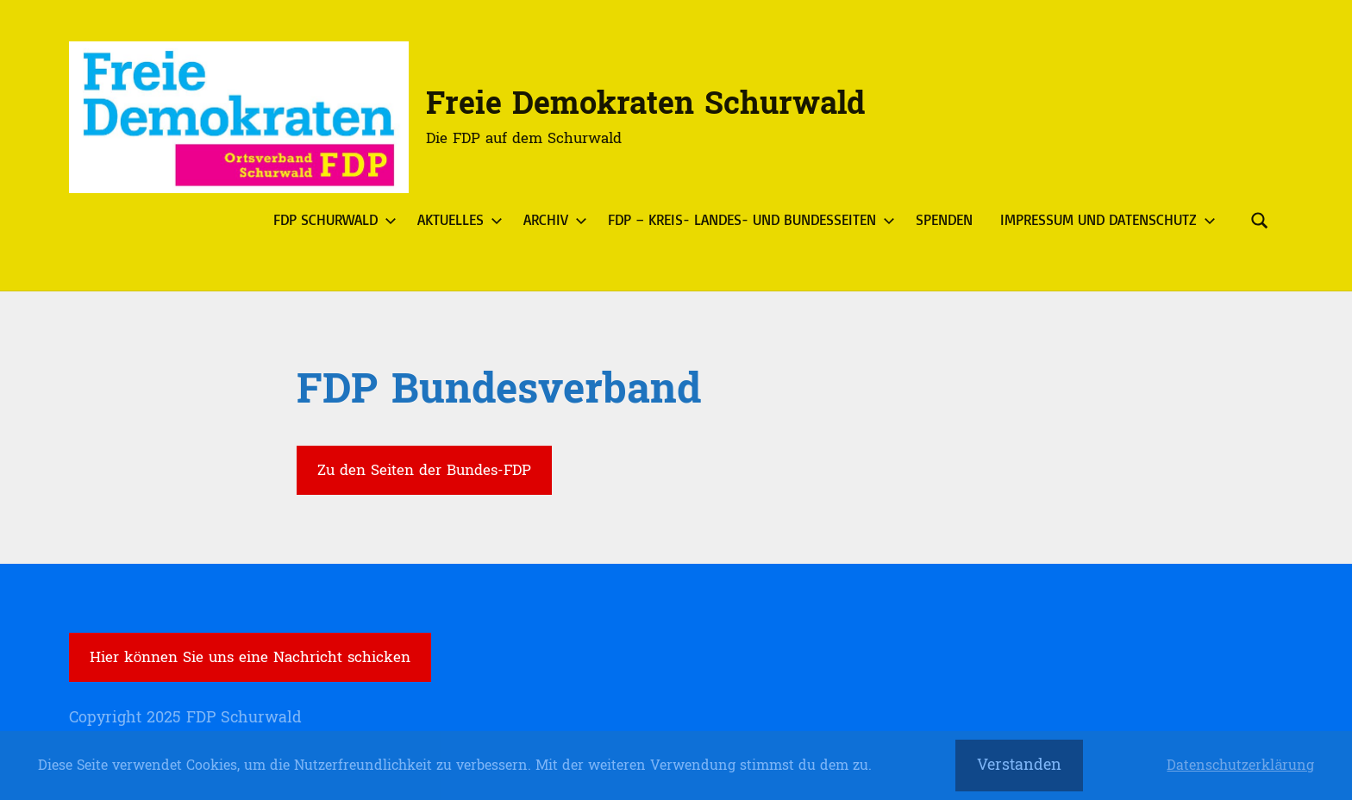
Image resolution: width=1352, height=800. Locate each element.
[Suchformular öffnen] (1259, 219)
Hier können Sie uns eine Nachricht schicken (250, 657)
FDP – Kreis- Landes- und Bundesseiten (748, 219)
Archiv (551, 219)
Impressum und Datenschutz (1104, 219)
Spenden (944, 219)
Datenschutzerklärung (1240, 765)
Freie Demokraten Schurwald (645, 104)
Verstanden (1019, 765)
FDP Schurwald (331, 219)
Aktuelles (456, 219)
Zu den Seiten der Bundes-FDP (424, 470)
